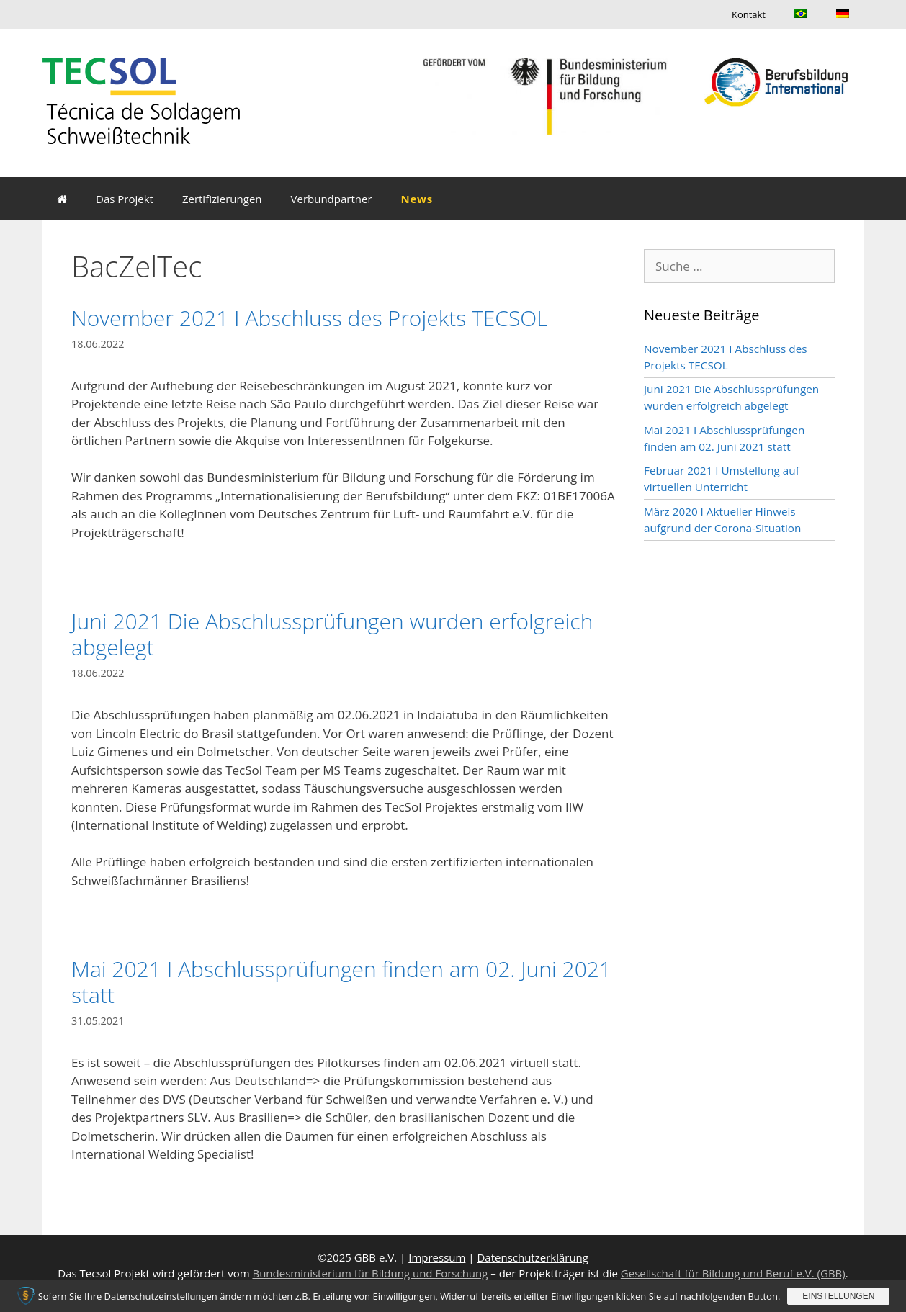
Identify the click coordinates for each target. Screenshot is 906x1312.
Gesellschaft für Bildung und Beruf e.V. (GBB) (733, 1273)
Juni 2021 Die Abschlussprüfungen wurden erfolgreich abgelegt (332, 634)
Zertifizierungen (222, 199)
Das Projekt (124, 199)
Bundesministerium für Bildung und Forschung (370, 1273)
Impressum (436, 1257)
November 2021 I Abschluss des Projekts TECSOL (309, 318)
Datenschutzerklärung (532, 1257)
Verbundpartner (331, 199)
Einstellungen (838, 1296)
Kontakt (749, 14)
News (417, 199)
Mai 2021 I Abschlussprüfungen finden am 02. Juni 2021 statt (341, 982)
